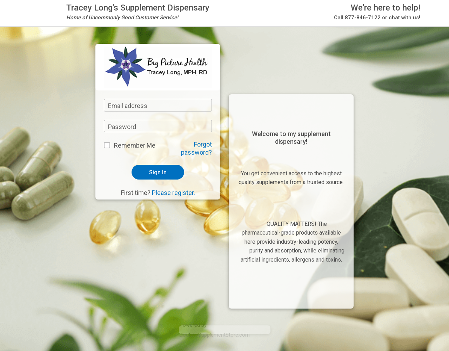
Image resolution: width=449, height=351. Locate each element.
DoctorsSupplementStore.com (215, 335)
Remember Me (134, 145)
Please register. (173, 192)
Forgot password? (196, 148)
